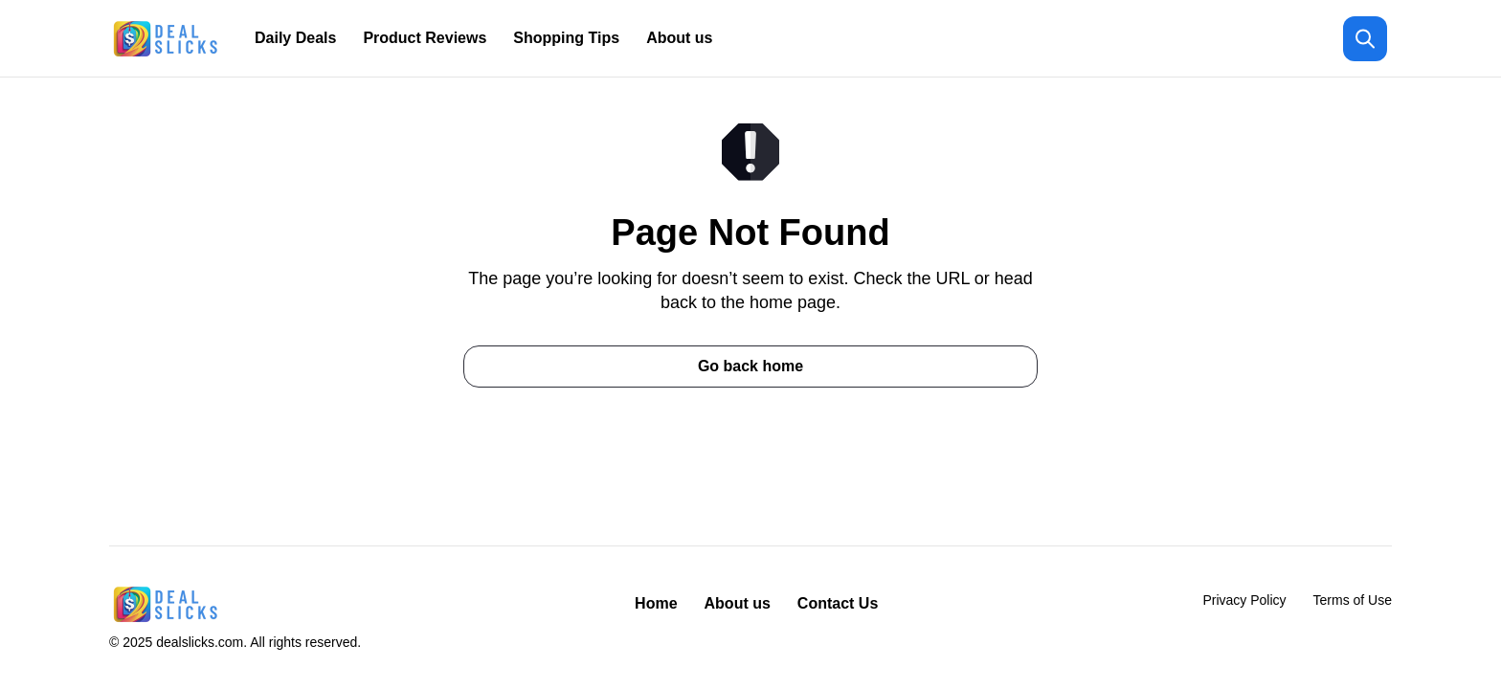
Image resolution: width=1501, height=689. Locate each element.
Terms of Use (1352, 600)
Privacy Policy (1244, 600)
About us (679, 38)
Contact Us (837, 603)
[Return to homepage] (166, 38)
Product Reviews (424, 38)
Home (656, 603)
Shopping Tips (566, 38)
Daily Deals (295, 38)
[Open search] (1365, 38)
